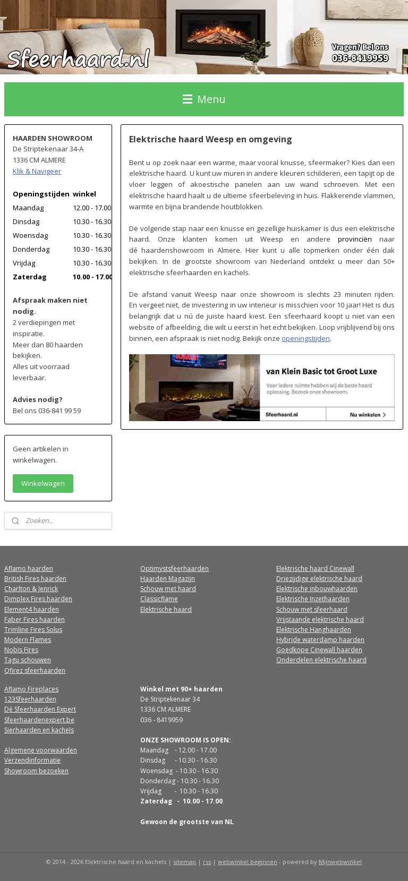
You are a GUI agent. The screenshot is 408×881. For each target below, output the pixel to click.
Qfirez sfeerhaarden (34, 670)
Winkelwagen (43, 483)
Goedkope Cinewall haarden (319, 649)
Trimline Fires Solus (33, 629)
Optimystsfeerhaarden (174, 568)
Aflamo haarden (28, 568)
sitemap (184, 862)
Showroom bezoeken (36, 770)
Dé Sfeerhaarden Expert (40, 709)
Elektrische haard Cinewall (315, 568)
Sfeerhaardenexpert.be (39, 719)
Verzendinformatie (32, 760)
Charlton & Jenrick (31, 588)
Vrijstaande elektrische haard (320, 619)
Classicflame (159, 598)
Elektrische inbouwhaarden (317, 588)
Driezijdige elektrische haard (319, 578)
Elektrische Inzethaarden (313, 598)
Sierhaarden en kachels (39, 729)
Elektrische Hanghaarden (313, 629)
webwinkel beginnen (247, 862)
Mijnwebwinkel (340, 862)
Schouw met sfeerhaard (311, 609)
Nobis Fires (21, 649)
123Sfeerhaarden (30, 699)
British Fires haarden (35, 578)
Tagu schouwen (27, 659)
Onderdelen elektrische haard (321, 659)
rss (207, 862)
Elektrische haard (166, 609)
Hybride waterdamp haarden (320, 639)
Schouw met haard (168, 588)
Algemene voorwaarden (40, 750)
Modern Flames (27, 639)
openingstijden (306, 338)
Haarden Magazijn (167, 578)
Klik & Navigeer (37, 171)
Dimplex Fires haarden (38, 598)
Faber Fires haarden (34, 619)
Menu (204, 99)
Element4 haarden (31, 609)
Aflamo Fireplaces (31, 689)
